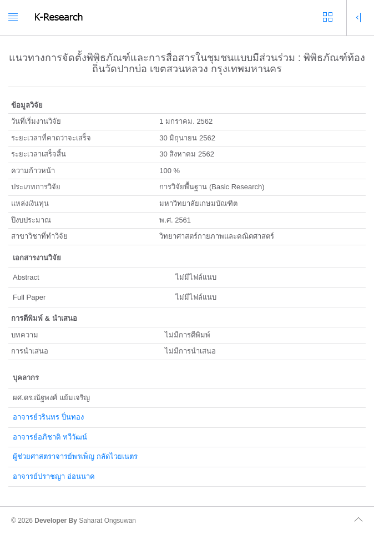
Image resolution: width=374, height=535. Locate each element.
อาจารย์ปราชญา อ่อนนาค (54, 476)
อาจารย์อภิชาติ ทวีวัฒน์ (50, 437)
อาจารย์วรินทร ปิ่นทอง (48, 417)
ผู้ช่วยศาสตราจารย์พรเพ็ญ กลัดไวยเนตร (75, 456)
